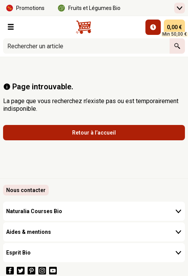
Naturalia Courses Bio (94, 211)
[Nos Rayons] (10, 26)
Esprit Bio (94, 252)
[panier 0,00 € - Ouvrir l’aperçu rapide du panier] (174, 27)
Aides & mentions (94, 231)
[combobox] (86, 46)
